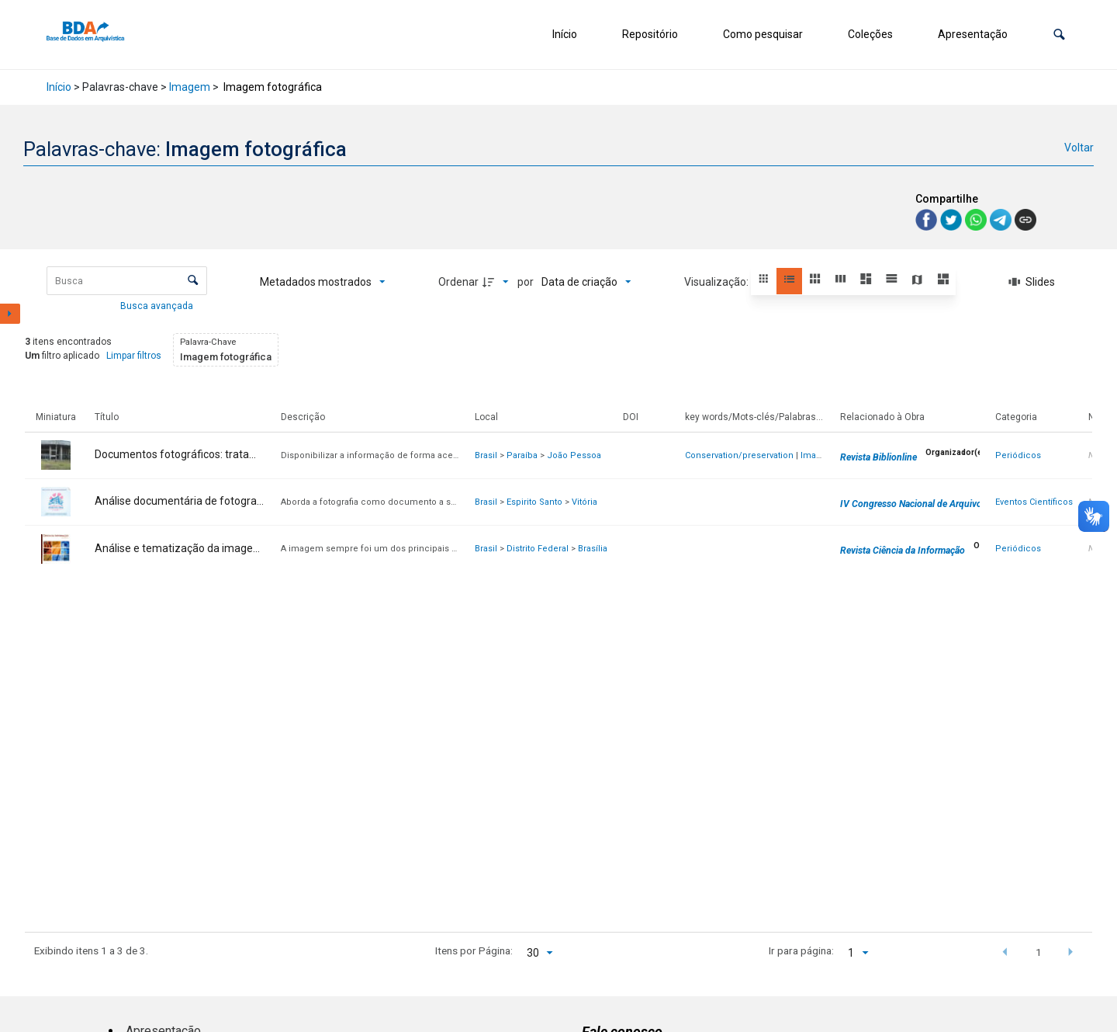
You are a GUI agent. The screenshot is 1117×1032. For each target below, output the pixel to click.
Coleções (870, 34)
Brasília (592, 549)
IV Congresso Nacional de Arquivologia (921, 504)
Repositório (650, 34)
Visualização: (717, 282)
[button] (1059, 34)
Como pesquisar (763, 34)
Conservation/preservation (739, 455)
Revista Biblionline (878, 457)
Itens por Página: (474, 950)
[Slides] (1032, 282)
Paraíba (522, 455)
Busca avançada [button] (157, 306)
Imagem (189, 87)
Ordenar (458, 282)
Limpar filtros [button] (133, 355)
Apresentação (973, 34)
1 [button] (1039, 952)
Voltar (1079, 147)
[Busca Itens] (127, 280)
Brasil (486, 455)
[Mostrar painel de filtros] (10, 314)
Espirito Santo (534, 502)
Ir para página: (801, 950)
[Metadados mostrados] (322, 282)
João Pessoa (574, 455)
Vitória (584, 502)
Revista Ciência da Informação (902, 550)
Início (564, 34)
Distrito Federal (538, 549)
